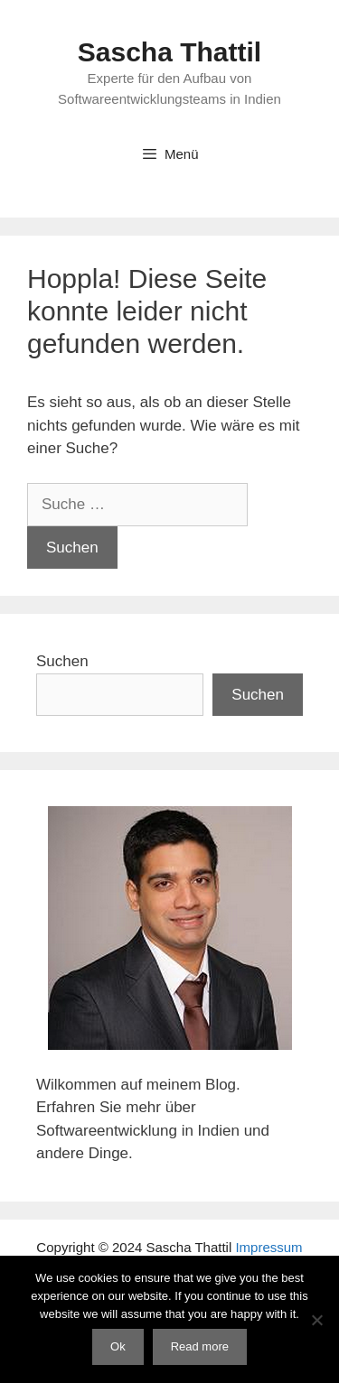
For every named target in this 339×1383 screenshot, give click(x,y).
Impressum (268, 1247)
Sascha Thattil (169, 52)
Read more (200, 1346)
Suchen (62, 661)
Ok (118, 1346)
